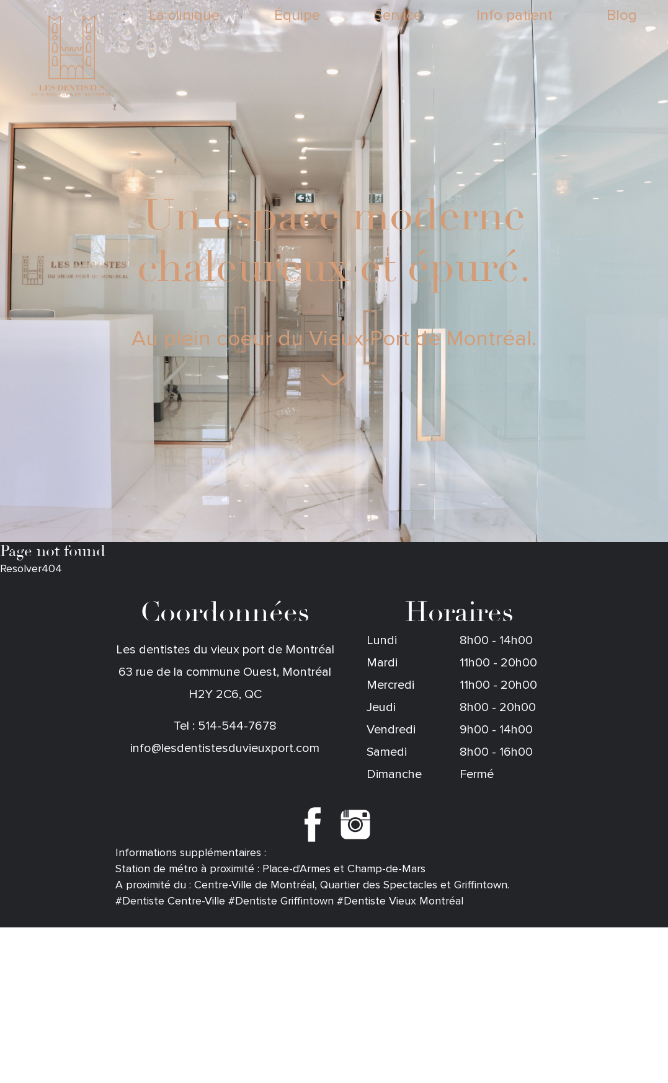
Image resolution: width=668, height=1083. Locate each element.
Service (398, 15)
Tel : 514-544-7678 (225, 725)
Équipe (297, 15)
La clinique (184, 15)
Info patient (514, 15)
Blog (622, 15)
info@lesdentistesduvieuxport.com (224, 748)
